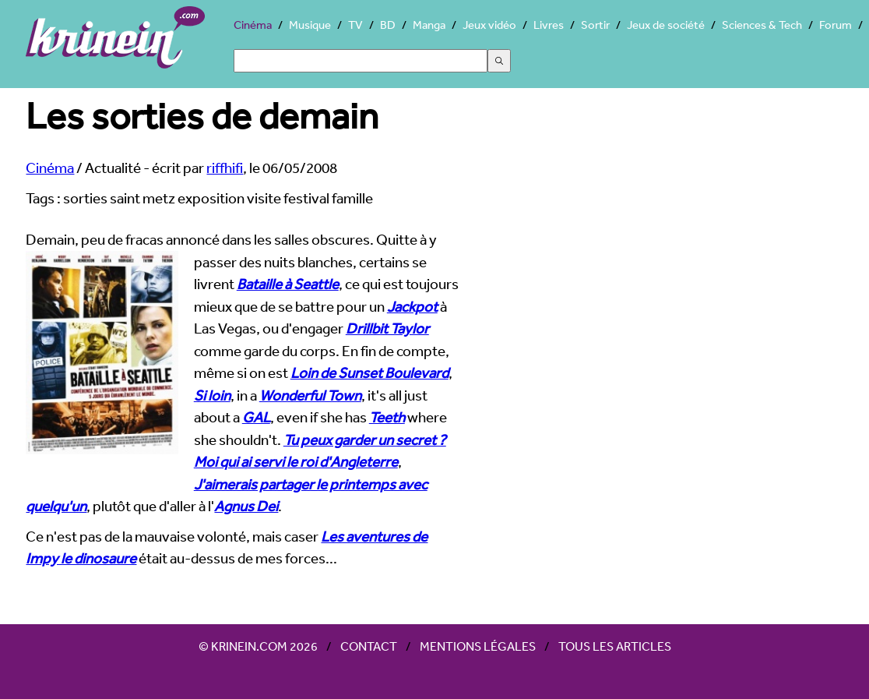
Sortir (595, 24)
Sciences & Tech (762, 24)
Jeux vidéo (489, 24)
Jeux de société (666, 24)
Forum (835, 24)
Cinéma (253, 24)
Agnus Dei (246, 505)
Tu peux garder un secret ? (364, 439)
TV (355, 24)
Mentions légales (478, 646)
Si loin (212, 395)
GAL (256, 416)
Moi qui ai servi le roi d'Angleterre (296, 461)
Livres (548, 24)
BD (388, 24)
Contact (368, 646)
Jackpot (412, 306)
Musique (310, 24)
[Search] (360, 60)
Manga (429, 24)
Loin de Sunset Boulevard (369, 372)
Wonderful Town (310, 395)
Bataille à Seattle (288, 283)
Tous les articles (614, 646)
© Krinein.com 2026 (258, 646)
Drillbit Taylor (387, 328)
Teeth (387, 416)
